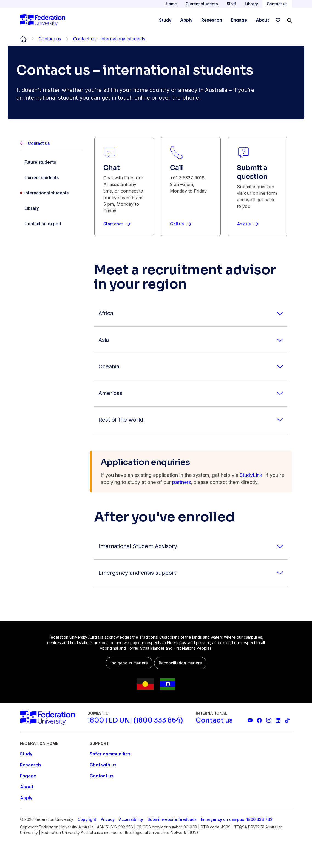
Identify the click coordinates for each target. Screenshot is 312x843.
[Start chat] (117, 224)
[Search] (289, 20)
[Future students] (51, 162)
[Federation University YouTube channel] (250, 720)
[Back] (51, 143)
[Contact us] (214, 720)
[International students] (51, 193)
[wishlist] (278, 20)
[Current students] (51, 177)
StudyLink (251, 475)
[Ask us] (247, 224)
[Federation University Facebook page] (259, 720)
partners (181, 482)
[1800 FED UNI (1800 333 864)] (135, 720)
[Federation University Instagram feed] (268, 720)
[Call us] (180, 224)
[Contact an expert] (51, 223)
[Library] (51, 208)
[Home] (42, 20)
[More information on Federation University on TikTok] (287, 720)
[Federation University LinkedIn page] (278, 720)
